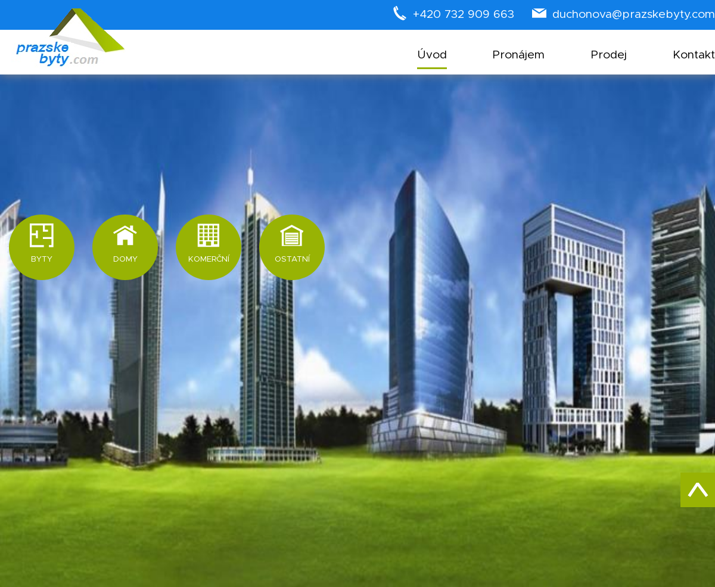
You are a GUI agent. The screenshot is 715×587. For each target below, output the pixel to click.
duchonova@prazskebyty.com (633, 14)
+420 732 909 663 (463, 14)
